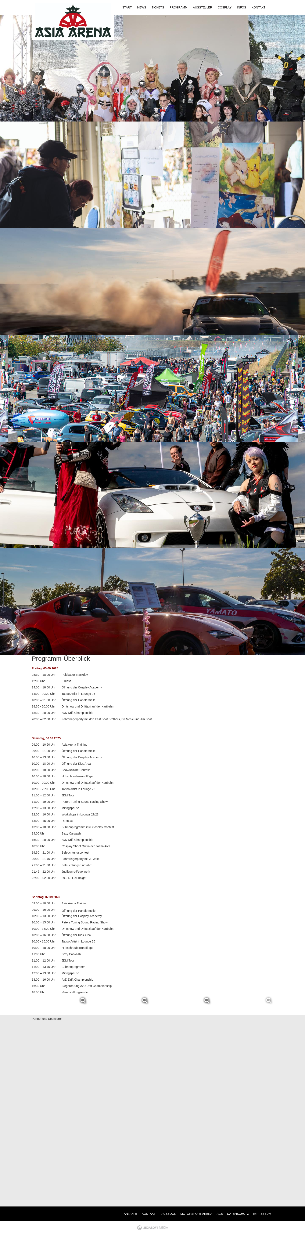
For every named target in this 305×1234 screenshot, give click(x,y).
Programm (178, 7)
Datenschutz (238, 1213)
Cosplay (225, 7)
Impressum (262, 1213)
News (141, 7)
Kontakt (258, 7)
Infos (241, 7)
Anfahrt (130, 1213)
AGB (219, 1213)
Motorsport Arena (196, 1213)
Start (127, 7)
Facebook (168, 1213)
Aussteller (202, 7)
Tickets (158, 7)
